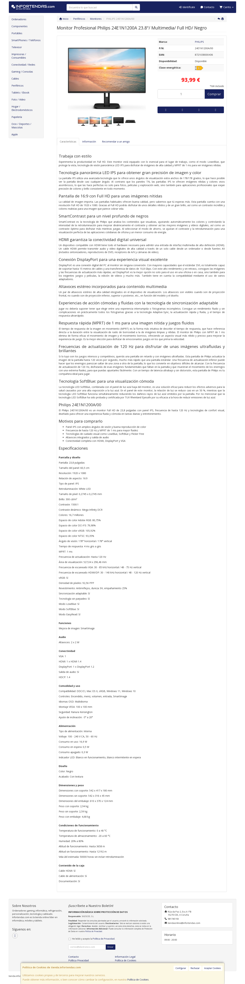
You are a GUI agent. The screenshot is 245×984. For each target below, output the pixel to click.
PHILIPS (199, 41)
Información (89, 141)
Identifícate (187, 7)
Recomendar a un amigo (116, 141)
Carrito (226, 7)
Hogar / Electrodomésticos (22, 108)
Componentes (20, 26)
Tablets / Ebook (20, 92)
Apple (15, 134)
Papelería (17, 117)
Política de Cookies (138, 979)
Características (68, 141)
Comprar (214, 94)
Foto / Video (18, 99)
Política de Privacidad (93, 931)
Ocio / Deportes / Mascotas (21, 125)
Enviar (110, 946)
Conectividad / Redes (23, 64)
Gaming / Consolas (22, 71)
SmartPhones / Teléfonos (26, 40)
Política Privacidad (78, 960)
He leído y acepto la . (93, 938)
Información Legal (125, 956)
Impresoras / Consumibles (19, 55)
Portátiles (17, 33)
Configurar (180, 968)
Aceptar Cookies (212, 968)
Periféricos (18, 85)
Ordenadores (19, 19)
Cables (15, 78)
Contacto (207, 7)
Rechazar (195, 968)
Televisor (17, 47)
